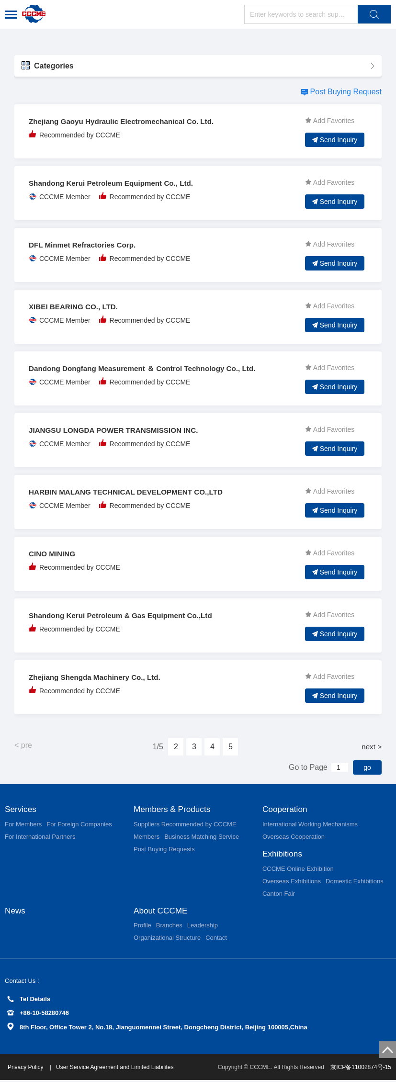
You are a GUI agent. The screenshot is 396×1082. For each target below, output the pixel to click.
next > (371, 747)
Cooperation (285, 809)
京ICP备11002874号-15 (360, 1069)
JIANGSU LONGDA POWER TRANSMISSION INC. (118, 430)
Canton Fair (278, 894)
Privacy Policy (28, 1069)
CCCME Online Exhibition (298, 869)
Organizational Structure (167, 939)
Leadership (202, 927)
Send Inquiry (335, 140)
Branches (169, 927)
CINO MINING (53, 554)
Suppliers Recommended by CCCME (185, 824)
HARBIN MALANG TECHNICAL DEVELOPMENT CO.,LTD (131, 492)
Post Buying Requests (164, 849)
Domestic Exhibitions (355, 882)
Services (21, 809)
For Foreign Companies (79, 824)
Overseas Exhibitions (291, 882)
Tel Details (28, 1000)
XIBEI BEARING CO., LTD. (76, 307)
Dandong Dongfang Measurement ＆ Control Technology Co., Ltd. (148, 368)
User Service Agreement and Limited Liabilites (116, 1069)
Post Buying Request (346, 92)
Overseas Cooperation (293, 837)
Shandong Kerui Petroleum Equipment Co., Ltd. (115, 183)
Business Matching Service (201, 837)
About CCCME (162, 912)
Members (146, 837)
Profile (142, 927)
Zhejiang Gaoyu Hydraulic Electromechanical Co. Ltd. (126, 121)
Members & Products (174, 809)
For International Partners (40, 837)
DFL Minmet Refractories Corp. (85, 245)
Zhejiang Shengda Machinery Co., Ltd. (98, 677)
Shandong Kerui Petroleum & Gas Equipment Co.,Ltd (125, 615)
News (15, 912)
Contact (216, 939)
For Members (23, 824)
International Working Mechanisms (310, 824)
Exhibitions (283, 854)
